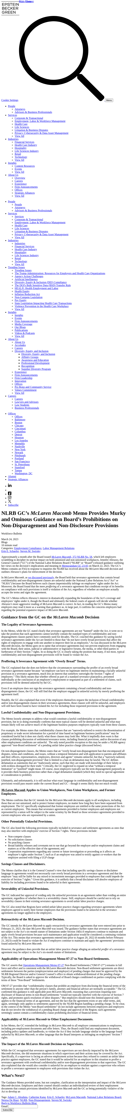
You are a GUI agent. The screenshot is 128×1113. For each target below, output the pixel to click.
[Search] (62, 100)
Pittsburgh (20, 455)
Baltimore (20, 419)
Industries (13, 139)
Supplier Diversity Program (36, 369)
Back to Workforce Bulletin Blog (19, 1103)
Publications (21, 330)
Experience (21, 183)
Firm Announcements (26, 186)
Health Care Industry (26, 145)
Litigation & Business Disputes (31, 130)
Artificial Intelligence (26, 279)
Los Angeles (21, 440)
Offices (18, 189)
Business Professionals (27, 408)
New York (20, 449)
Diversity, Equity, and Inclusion (31, 351)
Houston (19, 437)
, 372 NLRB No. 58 (72, 556)
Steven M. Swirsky (30, 551)
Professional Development (35, 363)
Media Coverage (23, 324)
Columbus (20, 431)
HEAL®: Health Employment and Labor (36, 288)
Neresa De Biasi (10, 1100)
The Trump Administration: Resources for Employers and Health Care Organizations (60, 273)
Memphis (20, 443)
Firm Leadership (23, 378)
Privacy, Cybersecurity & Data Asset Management (41, 133)
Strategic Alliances (25, 192)
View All (19, 136)
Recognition (27, 366)
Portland (19, 458)
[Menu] (109, 100)
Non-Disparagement (39, 1100)
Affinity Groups (29, 357)
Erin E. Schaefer (10, 551)
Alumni (12, 476)
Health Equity (22, 291)
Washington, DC (23, 473)
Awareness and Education (35, 360)
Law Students (22, 405)
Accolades (20, 345)
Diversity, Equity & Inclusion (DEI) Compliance (41, 282)
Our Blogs (20, 327)
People (11, 106)
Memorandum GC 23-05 (75, 565)
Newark (19, 452)
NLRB (23, 1100)
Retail (18, 154)
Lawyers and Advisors (26, 402)
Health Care (21, 124)
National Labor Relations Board (104, 1097)
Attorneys (20, 109)
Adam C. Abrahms (18, 1097)
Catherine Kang (37, 1097)
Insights (12, 163)
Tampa (18, 470)
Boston (18, 422)
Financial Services (24, 142)
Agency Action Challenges (29, 276)
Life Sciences (22, 127)
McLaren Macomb (76, 1097)
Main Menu (25, 1)
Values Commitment (25, 390)
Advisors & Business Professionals (33, 112)
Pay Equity (20, 300)
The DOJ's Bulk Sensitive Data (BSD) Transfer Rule (43, 285)
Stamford (20, 467)
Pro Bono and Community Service (33, 387)
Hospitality (20, 148)
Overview (20, 177)
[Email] (23, 1106)
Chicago (19, 425)
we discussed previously (41, 577)
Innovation (20, 381)
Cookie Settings (9, 100)
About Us (13, 175)
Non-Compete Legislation (28, 297)
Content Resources (25, 166)
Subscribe (13, 505)
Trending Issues (16, 267)
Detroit (18, 434)
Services (12, 115)
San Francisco (22, 461)
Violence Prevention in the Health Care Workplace (42, 306)
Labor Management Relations (58, 548)
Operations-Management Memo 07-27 (43, 965)
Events (18, 169)
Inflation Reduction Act (27, 294)
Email (4, 1106)
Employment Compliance (28, 548)
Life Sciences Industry (27, 151)
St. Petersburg (22, 464)
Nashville (20, 446)
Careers (19, 180)
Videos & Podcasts (25, 333)
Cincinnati (20, 428)
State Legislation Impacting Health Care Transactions (43, 303)
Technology (21, 157)
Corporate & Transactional (29, 118)
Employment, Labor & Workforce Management (40, 121)
